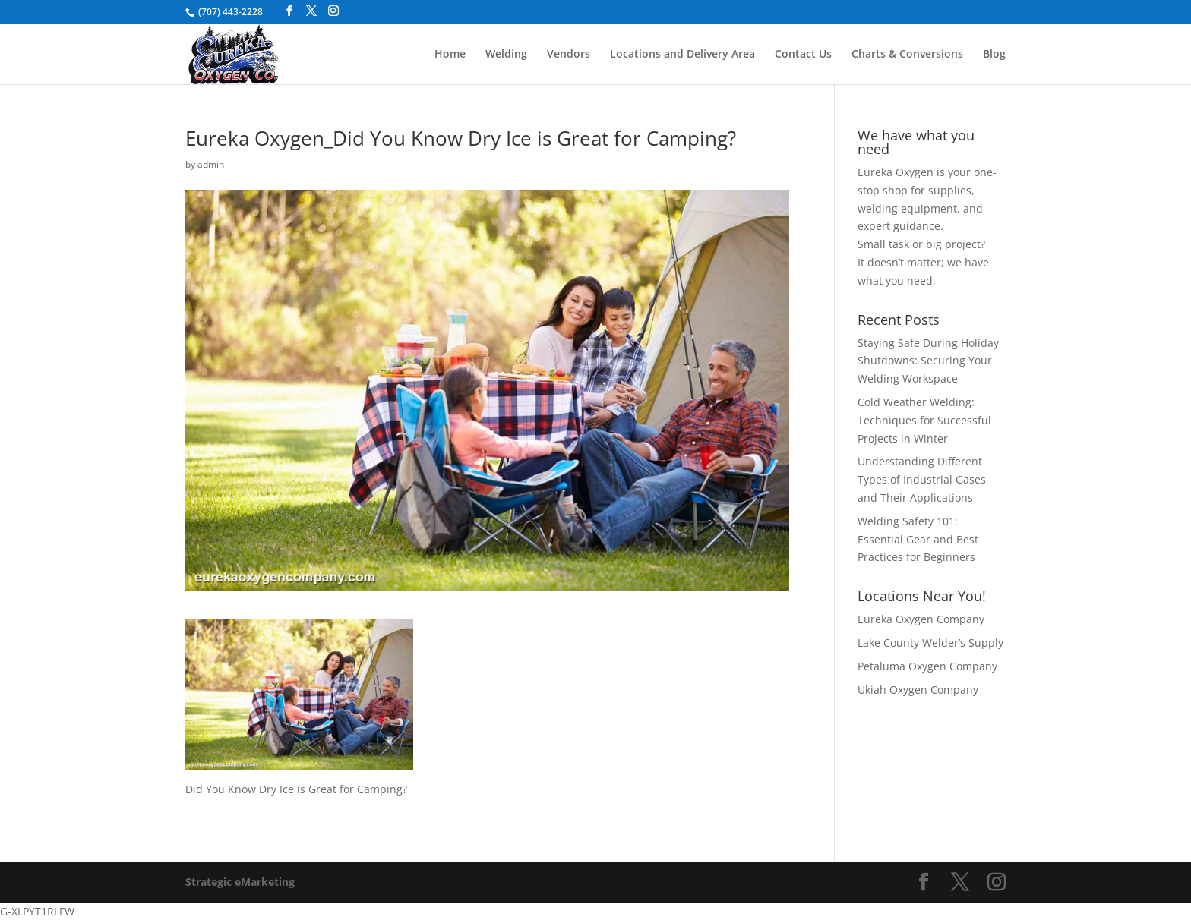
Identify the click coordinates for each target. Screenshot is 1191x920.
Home (450, 55)
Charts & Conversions (907, 55)
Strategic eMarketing (240, 881)
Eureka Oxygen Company (921, 619)
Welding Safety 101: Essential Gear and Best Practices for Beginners (918, 539)
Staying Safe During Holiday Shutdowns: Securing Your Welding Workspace (928, 361)
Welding (506, 55)
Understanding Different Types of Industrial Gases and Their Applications (922, 479)
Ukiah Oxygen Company (918, 689)
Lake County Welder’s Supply (930, 642)
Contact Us (803, 55)
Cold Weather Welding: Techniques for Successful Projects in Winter (924, 420)
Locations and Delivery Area (682, 55)
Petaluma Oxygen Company (927, 666)
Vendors (568, 55)
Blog (994, 55)
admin (210, 164)
